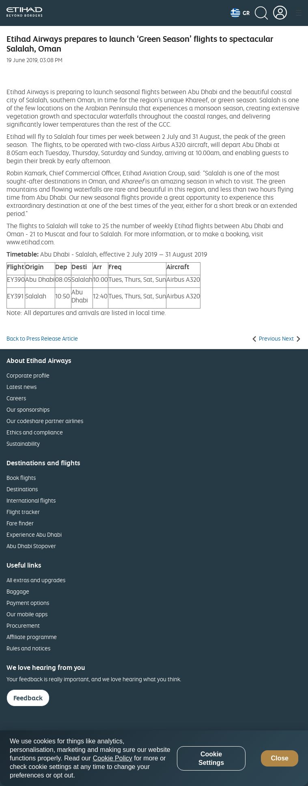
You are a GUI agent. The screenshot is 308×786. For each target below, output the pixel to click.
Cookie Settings (211, 758)
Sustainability (23, 443)
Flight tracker (23, 512)
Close (280, 758)
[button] (240, 13)
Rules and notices (28, 648)
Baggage (17, 591)
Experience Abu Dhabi (34, 534)
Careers (16, 398)
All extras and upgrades (35, 580)
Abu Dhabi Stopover (31, 546)
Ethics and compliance (34, 432)
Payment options (27, 603)
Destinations (22, 489)
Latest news (21, 387)
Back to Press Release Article (42, 338)
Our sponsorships (28, 409)
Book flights (21, 478)
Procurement (23, 625)
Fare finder (20, 523)
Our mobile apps (26, 614)
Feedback (28, 697)
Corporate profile (28, 375)
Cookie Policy (112, 758)
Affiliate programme (31, 637)
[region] (154, 758)
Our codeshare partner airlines (44, 421)
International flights (31, 500)
